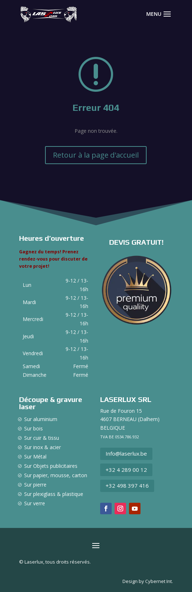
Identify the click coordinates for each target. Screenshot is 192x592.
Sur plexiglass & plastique (53, 494)
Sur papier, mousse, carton (55, 475)
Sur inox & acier (42, 447)
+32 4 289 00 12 (126, 469)
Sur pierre (35, 484)
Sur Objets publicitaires (50, 465)
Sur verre (34, 503)
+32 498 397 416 (127, 485)
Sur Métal (35, 456)
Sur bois (33, 428)
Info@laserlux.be (126, 453)
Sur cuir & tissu (41, 437)
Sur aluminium (40, 419)
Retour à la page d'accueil (96, 155)
